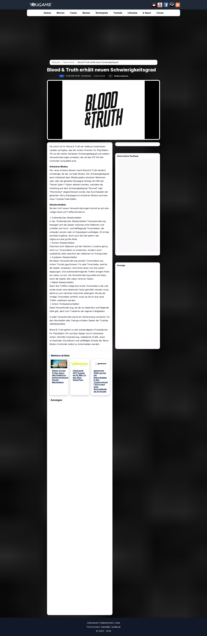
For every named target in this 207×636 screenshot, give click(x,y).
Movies (61, 13)
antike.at (116, 627)
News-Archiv (68, 62)
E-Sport (147, 13)
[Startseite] (40, 4)
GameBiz (105, 627)
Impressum (92, 622)
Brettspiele (102, 13)
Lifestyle (132, 13)
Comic (73, 13)
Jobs (117, 622)
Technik (117, 13)
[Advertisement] (22, 58)
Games (47, 13)
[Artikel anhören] (110, 76)
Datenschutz (106, 622)
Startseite (56, 62)
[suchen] (103, 5)
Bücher (86, 13)
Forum (160, 13)
